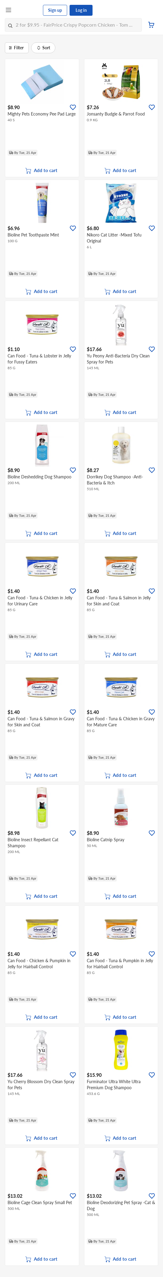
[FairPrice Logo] (28, 10)
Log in (81, 10)
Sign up (55, 10)
